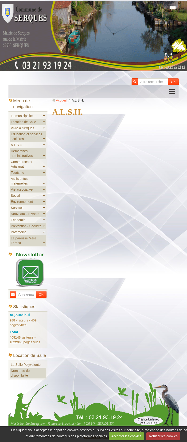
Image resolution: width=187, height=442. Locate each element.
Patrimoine (19, 232)
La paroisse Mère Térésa (23, 240)
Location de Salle (23, 122)
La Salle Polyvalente (26, 364)
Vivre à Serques (22, 128)
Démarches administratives (22, 153)
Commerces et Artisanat (21, 164)
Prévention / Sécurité (26, 226)
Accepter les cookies (126, 436)
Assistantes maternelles (19, 181)
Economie (18, 220)
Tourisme (17, 172)
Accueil (61, 100)
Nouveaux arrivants (25, 214)
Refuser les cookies (163, 436)
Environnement (22, 202)
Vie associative (22, 189)
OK (173, 82)
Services (17, 208)
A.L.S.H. (17, 145)
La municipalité (22, 116)
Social (15, 195)
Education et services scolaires (26, 136)
